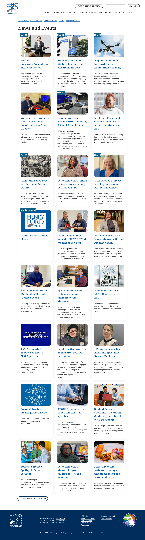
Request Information (109, 516)
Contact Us (60, 523)
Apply (47, 12)
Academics (59, 12)
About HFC (119, 12)
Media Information (88, 518)
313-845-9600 (61, 520)
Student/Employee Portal (89, 6)
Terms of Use (100, 533)
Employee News (50, 20)
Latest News (23, 20)
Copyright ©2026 (46, 533)
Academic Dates (73, 20)
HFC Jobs (84, 516)
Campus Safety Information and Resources (87, 523)
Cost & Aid (72, 12)
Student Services (88, 12)
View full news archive (32, 498)
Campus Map (60, 518)
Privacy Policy (88, 533)
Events (61, 20)
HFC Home (12, 9)
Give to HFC (133, 12)
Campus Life (105, 12)
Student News (36, 20)
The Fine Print (106, 518)
